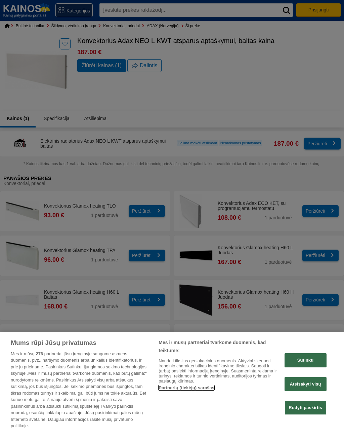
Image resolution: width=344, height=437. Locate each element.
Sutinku (305, 360)
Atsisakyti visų (305, 384)
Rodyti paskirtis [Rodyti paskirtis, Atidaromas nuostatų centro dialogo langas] (305, 407)
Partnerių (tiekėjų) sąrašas (186, 387)
